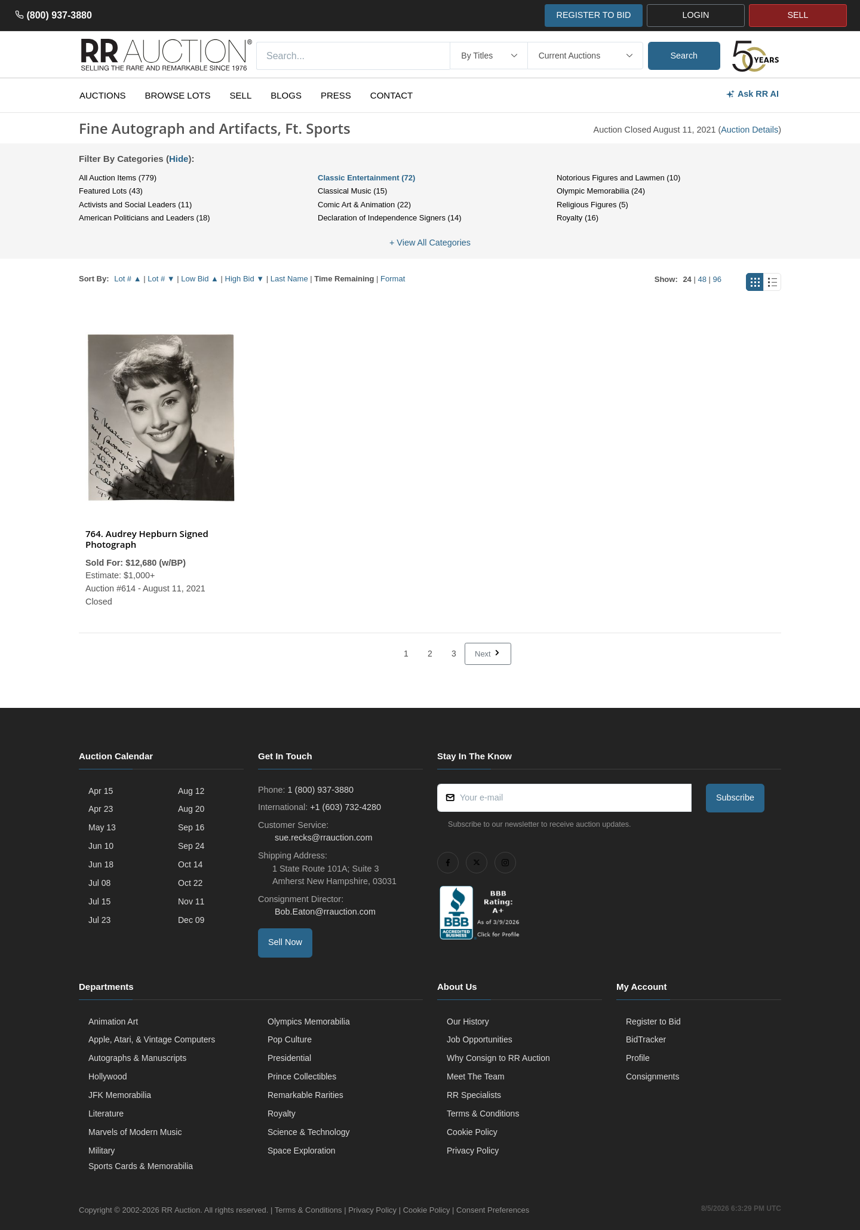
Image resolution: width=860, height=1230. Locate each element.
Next (488, 653)
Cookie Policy (472, 1132)
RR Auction (180, 1210)
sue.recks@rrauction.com (322, 837)
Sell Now (285, 942)
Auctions (102, 95)
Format (392, 278)
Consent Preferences (492, 1210)
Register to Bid (653, 1021)
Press (336, 95)
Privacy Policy (473, 1150)
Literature (106, 1113)
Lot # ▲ (127, 278)
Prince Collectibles (302, 1076)
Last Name (289, 278)
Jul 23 (99, 920)
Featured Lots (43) (111, 190)
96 (717, 279)
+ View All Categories (430, 242)
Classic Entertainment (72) (366, 177)
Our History (468, 1021)
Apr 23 (100, 809)
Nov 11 (191, 901)
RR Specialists (474, 1095)
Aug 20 (191, 809)
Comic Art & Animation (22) (364, 204)
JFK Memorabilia (119, 1095)
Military (101, 1150)
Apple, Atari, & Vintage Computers (151, 1039)
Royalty (282, 1113)
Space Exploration (302, 1150)
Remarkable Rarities (305, 1095)
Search (684, 55)
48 (702, 279)
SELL (797, 15)
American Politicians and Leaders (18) (144, 217)
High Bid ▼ (245, 278)
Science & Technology (309, 1132)
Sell (241, 95)
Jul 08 (99, 883)
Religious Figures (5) (592, 204)
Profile (638, 1058)
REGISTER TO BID (593, 15)
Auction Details (749, 129)
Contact (391, 95)
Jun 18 (100, 864)
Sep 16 (191, 827)
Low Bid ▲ (200, 278)
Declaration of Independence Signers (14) (390, 217)
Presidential (289, 1058)
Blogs (286, 95)
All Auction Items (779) (117, 177)
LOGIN (696, 15)
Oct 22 (190, 883)
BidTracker (646, 1039)
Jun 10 (100, 846)
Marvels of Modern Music (135, 1132)
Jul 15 (99, 901)
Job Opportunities (479, 1039)
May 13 (102, 827)
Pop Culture (290, 1039)
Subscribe (735, 797)
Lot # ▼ (161, 278)
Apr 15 (100, 791)
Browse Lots (178, 95)
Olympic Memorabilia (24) (601, 190)
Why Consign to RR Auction (498, 1058)
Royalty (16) (577, 217)
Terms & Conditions (483, 1113)
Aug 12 (191, 791)
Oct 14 (190, 864)
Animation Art (113, 1021)
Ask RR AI (752, 94)
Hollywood (107, 1076)
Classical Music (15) (352, 190)
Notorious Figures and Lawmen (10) (618, 177)
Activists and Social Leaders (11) (135, 204)
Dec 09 (191, 920)
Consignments (653, 1076)
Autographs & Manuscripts (137, 1058)
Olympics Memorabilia (309, 1021)
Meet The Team (476, 1076)
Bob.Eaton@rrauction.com (324, 911)
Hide (179, 159)
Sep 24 (191, 846)
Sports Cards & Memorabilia (140, 1166)
